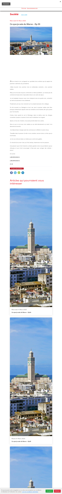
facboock (11, 172)
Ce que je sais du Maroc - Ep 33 (25, 24)
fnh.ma (23, 8)
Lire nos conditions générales (30, 491)
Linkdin (22, 172)
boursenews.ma (32, 8)
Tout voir (24, 14)
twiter (15, 172)
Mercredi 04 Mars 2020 (18, 21)
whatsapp (19, 172)
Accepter (49, 491)
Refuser (57, 491)
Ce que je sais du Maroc (17, 168)
